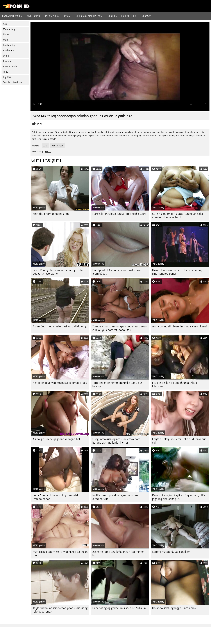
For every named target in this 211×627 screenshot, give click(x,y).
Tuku (5, 71)
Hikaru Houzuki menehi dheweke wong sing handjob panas (177, 271)
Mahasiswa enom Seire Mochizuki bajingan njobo (60, 553)
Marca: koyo (9, 29)
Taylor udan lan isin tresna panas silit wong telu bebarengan (60, 609)
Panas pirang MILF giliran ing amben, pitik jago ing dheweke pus (178, 497)
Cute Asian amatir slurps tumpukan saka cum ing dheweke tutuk (177, 215)
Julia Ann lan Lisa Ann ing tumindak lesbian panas (56, 497)
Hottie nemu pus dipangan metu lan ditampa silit (115, 497)
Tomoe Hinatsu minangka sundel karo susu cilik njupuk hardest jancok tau (119, 328)
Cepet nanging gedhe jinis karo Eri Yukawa (119, 608)
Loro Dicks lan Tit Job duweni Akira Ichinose (174, 384)
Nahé (6, 34)
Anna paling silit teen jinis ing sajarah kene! (179, 326)
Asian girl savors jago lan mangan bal (56, 439)
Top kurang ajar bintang (88, 16)
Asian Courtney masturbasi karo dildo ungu (60, 326)
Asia (5, 23)
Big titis (7, 77)
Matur (6, 39)
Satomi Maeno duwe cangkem (171, 551)
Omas (67, 16)
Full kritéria (128, 16)
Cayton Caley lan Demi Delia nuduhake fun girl (179, 440)
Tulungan (146, 16)
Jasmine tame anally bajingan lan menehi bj (118, 553)
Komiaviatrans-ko (12, 16)
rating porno (52, 16)
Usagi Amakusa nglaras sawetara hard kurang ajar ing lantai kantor (116, 440)
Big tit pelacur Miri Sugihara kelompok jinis (60, 383)
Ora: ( (6, 55)
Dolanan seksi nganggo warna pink (174, 608)
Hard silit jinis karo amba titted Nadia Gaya (119, 214)
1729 (39, 124)
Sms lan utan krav (12, 82)
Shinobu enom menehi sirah (51, 214)
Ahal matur (9, 50)
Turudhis (112, 16)
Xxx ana (7, 61)
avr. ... (48, 151)
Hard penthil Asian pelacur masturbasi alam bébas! (116, 271)
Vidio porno (33, 16)
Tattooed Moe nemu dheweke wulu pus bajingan (117, 384)
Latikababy (9, 45)
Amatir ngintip (10, 66)
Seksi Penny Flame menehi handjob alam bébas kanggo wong (59, 271)
